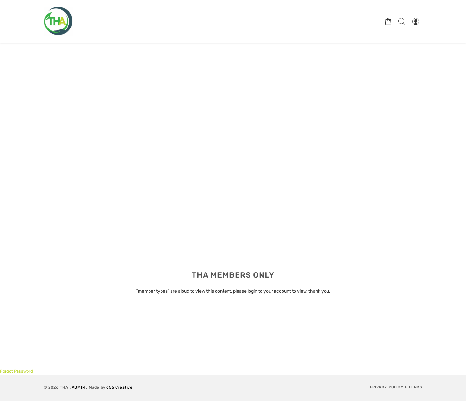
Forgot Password (16, 371)
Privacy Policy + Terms (396, 387)
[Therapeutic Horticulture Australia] (58, 21)
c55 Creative (119, 387)
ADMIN (78, 387)
